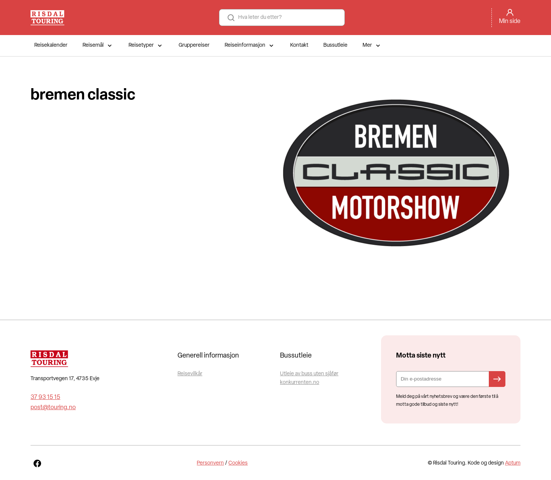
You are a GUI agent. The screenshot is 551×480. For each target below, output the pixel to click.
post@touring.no (53, 408)
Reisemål (98, 45)
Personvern (210, 463)
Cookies (238, 463)
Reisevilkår (190, 374)
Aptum (512, 463)
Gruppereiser (194, 45)
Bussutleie (335, 45)
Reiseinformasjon (250, 45)
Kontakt (299, 45)
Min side (509, 21)
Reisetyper (146, 45)
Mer (372, 45)
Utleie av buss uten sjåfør (309, 374)
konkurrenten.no (299, 382)
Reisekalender (50, 45)
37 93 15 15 (45, 397)
